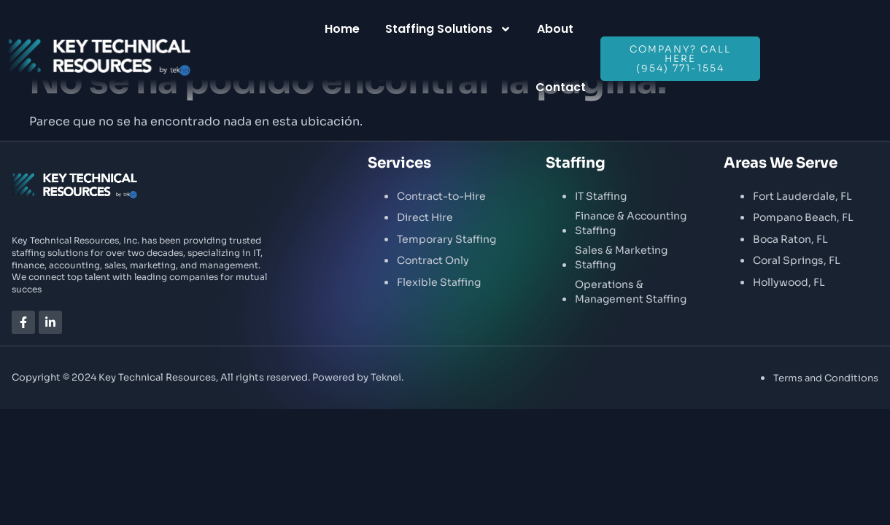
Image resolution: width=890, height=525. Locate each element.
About (555, 28)
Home (342, 28)
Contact (560, 87)
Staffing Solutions (448, 29)
